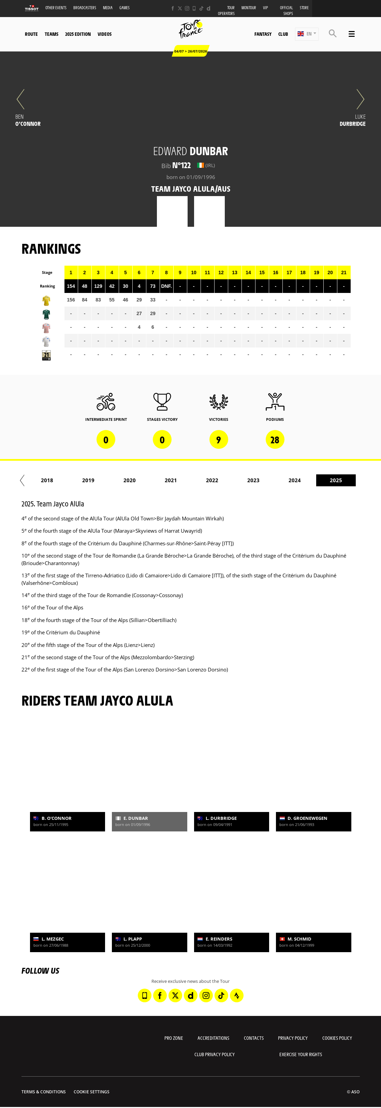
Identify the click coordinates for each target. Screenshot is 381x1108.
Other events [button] (56, 7)
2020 (216, 480)
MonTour (248, 7)
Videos (105, 34)
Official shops (286, 10)
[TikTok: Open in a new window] (201, 8)
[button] (307, 34)
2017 (93, 480)
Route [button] (31, 34)
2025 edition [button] (78, 34)
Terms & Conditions (43, 1092)
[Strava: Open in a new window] (237, 995)
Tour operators (226, 10)
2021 (258, 480)
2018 (134, 480)
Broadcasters (84, 7)
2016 (51, 480)
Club (283, 34)
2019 (175, 480)
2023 (340, 480)
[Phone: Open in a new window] (194, 8)
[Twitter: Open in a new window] (180, 8)
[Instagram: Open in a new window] (187, 8)
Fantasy (263, 34)
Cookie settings (91, 1092)
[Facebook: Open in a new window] (172, 8)
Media (108, 7)
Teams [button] (51, 34)
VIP (265, 7)
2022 (299, 480)
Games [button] (124, 7)
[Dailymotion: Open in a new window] (208, 8)
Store (304, 7)
